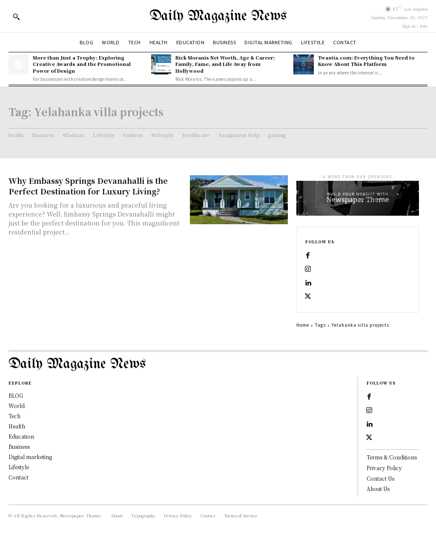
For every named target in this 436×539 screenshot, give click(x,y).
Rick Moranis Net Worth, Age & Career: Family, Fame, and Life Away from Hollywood (225, 64)
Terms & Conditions (392, 457)
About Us (378, 488)
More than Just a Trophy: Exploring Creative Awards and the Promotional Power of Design (82, 64)
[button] (16, 16)
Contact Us (380, 478)
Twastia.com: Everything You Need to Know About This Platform (366, 60)
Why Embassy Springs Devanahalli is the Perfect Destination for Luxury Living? (88, 186)
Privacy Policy (384, 467)
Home (302, 325)
